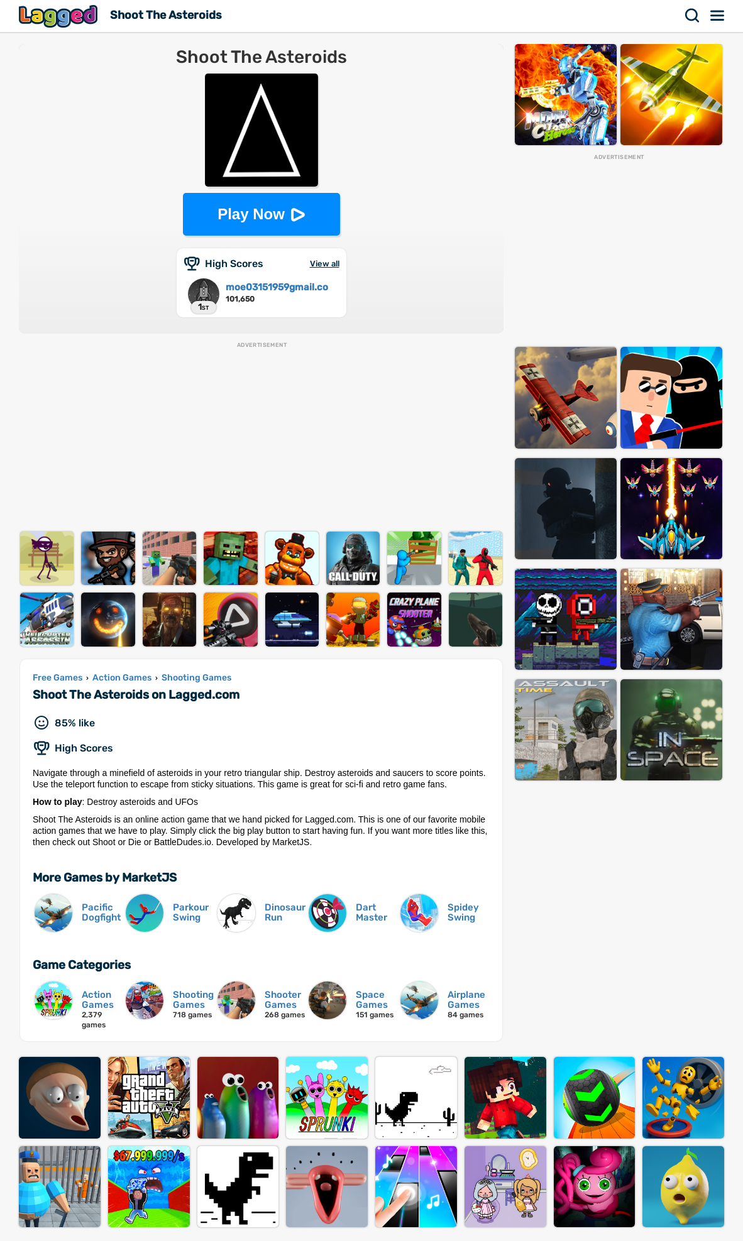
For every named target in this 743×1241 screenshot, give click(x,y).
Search (692, 15)
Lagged (60, 16)
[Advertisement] (261, 437)
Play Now (251, 213)
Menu (717, 15)
